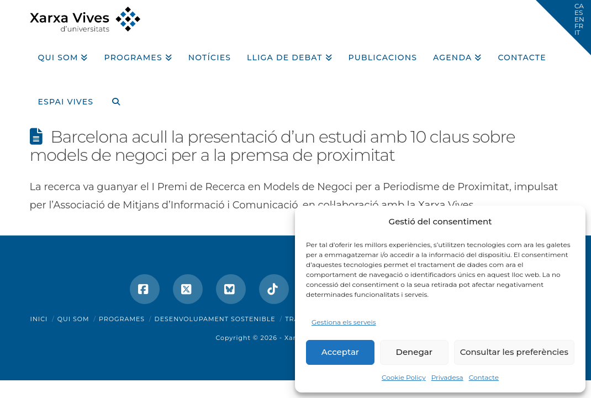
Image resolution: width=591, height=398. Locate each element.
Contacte (484, 377)
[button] (563, 27)
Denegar (414, 352)
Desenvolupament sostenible (215, 319)
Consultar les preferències (514, 352)
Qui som (73, 319)
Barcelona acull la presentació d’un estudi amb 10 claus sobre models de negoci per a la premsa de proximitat (272, 146)
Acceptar (340, 352)
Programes (122, 319)
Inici (39, 319)
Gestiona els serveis (344, 322)
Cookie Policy (404, 377)
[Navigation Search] (111, 98)
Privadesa (447, 377)
